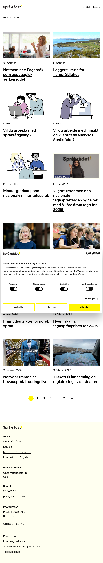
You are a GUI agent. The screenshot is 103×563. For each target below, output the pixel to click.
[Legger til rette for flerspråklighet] (76, 45)
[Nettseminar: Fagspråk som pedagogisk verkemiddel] (26, 45)
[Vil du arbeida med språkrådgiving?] (26, 106)
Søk (86, 7)
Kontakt (7, 446)
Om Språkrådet (12, 441)
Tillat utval (51, 307)
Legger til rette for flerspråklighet (68, 72)
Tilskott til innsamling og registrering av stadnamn (75, 379)
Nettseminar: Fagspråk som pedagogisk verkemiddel (23, 74)
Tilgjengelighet (11, 551)
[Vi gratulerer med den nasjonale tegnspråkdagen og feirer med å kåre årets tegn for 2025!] (76, 166)
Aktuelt (7, 436)
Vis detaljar (89, 299)
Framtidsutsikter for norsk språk (26, 323)
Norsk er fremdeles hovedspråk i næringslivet (26, 379)
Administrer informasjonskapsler (21, 546)
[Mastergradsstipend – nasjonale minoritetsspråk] (26, 166)
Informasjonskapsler (14, 541)
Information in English (15, 457)
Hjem (5, 17)
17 (63, 398)
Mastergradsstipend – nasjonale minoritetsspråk (26, 193)
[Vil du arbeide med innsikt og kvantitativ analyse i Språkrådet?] (76, 106)
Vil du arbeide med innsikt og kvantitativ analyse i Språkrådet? (75, 135)
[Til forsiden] (12, 7)
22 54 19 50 (9, 491)
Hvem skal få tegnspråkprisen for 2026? (76, 323)
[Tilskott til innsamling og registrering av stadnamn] (76, 352)
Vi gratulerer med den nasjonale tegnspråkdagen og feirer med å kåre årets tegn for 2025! (75, 200)
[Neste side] (72, 398)
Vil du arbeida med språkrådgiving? (19, 132)
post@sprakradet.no (14, 496)
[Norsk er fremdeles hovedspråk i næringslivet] (26, 352)
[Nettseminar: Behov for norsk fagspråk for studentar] (76, 236)
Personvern (10, 536)
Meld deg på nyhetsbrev (17, 452)
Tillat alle (84, 307)
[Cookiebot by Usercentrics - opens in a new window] (88, 254)
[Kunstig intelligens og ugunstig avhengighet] (26, 236)
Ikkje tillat (18, 307)
